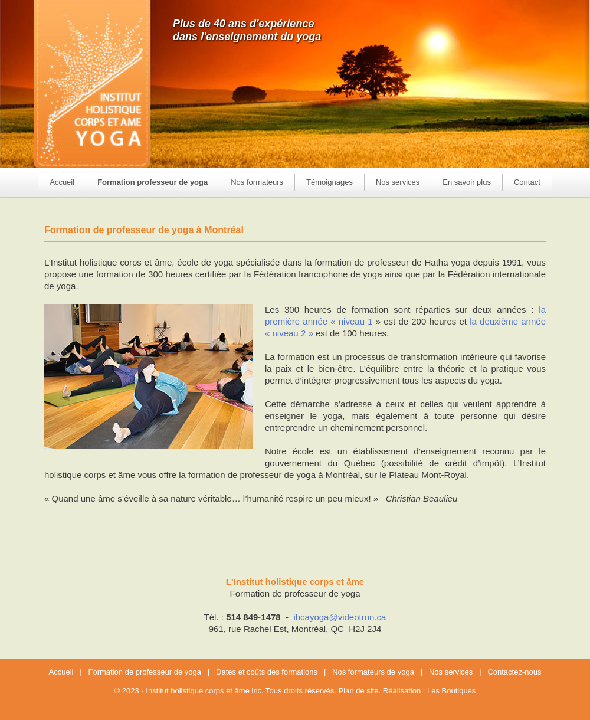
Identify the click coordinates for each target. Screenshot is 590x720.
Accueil (62, 182)
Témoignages (329, 182)
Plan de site (359, 690)
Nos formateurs (257, 182)
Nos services (451, 671)
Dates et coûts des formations (266, 671)
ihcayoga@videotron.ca (339, 617)
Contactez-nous (514, 671)
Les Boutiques (451, 690)
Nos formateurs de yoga (373, 671)
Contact (527, 182)
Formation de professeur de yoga (145, 671)
